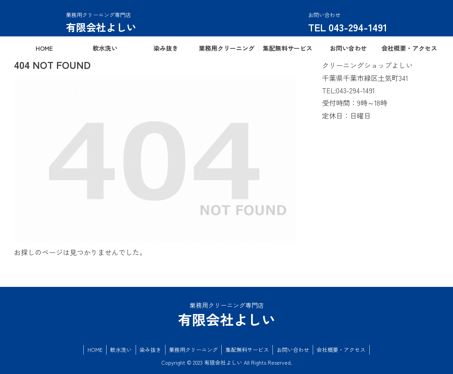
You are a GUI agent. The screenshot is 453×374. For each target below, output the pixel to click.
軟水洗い (120, 349)
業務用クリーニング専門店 (98, 15)
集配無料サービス (247, 349)
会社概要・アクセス (342, 349)
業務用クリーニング (193, 349)
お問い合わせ (293, 349)
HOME (93, 349)
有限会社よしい (101, 27)
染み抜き (150, 349)
